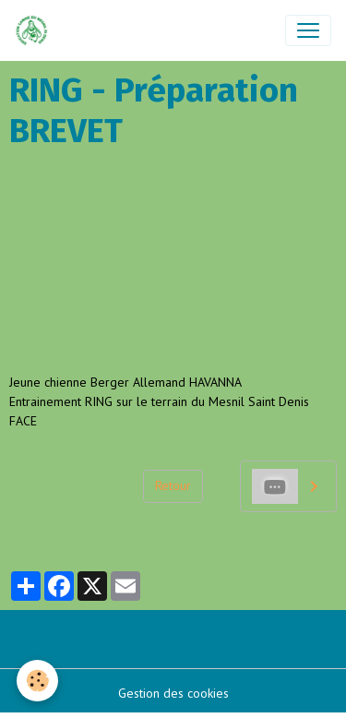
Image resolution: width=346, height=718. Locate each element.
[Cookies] (37, 680)
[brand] (35, 30)
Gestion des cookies (173, 693)
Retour (173, 485)
